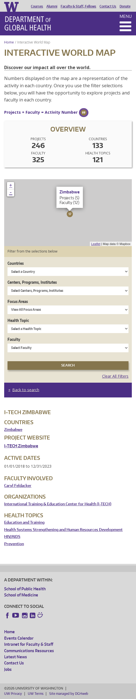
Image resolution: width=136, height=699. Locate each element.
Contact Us (108, 6)
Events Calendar (19, 638)
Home (9, 42)
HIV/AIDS (12, 537)
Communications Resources (29, 650)
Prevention (14, 544)
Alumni (51, 6)
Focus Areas (18, 301)
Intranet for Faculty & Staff (28, 644)
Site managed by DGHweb (68, 693)
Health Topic (18, 320)
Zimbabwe (13, 430)
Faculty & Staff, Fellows (78, 6)
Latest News (15, 656)
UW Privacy (13, 693)
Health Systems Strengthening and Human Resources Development (63, 530)
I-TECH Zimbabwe (21, 445)
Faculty (14, 339)
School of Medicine (21, 595)
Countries (16, 263)
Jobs (8, 669)
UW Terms (35, 693)
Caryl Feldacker (17, 486)
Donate (125, 6)
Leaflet (95, 244)
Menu (126, 16)
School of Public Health (25, 588)
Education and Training (24, 522)
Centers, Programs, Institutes (32, 282)
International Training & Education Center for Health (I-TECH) (57, 504)
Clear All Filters (115, 376)
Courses (37, 6)
